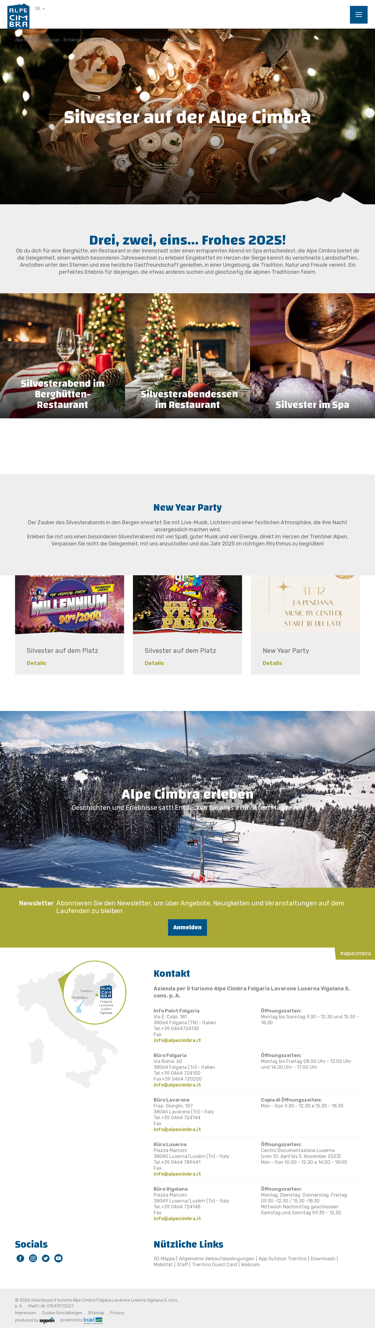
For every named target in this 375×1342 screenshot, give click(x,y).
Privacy (117, 1312)
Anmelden (187, 927)
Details (36, 663)
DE (37, 8)
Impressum (25, 1312)
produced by (35, 1320)
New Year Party (286, 651)
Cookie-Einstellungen (62, 1312)
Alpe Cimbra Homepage (37, 39)
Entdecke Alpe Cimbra (85, 39)
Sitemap (96, 1312)
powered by (81, 1320)
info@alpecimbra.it (177, 1040)
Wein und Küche (124, 39)
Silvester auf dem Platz (62, 651)
